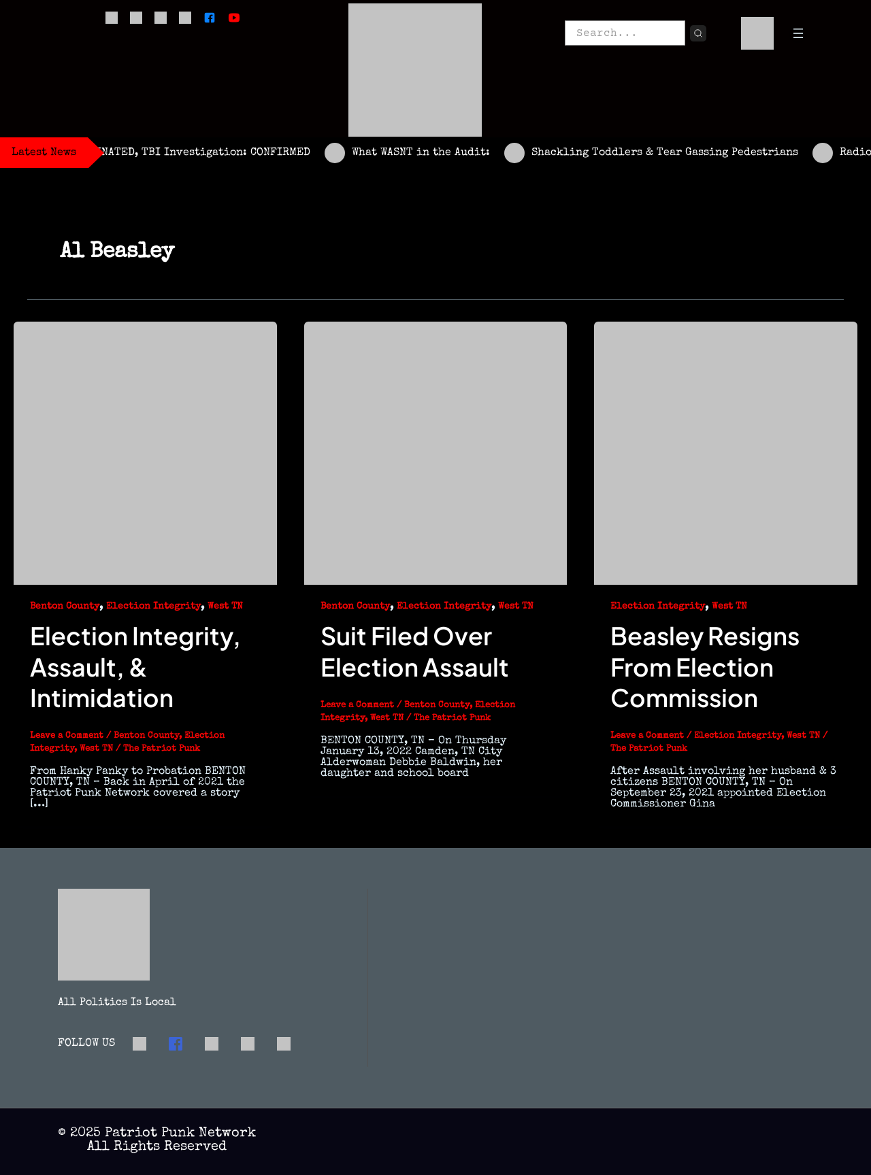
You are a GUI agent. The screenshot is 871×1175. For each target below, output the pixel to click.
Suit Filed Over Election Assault (415, 650)
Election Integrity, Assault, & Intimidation (135, 666)
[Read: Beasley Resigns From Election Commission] (725, 452)
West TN (225, 606)
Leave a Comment (66, 736)
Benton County (64, 606)
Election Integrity (153, 606)
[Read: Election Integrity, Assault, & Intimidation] (145, 452)
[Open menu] (798, 33)
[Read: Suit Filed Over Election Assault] (436, 452)
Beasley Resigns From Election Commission (705, 666)
